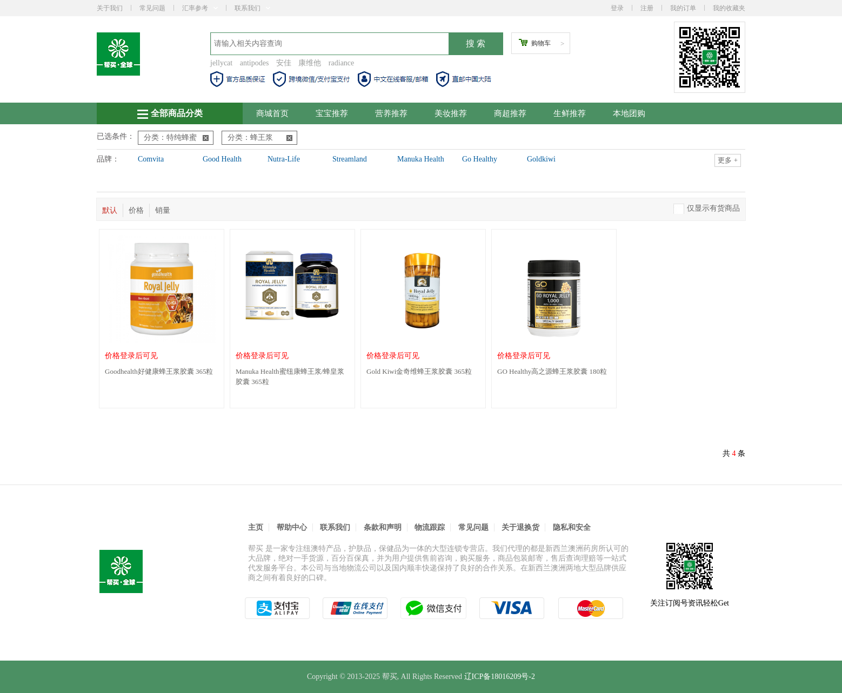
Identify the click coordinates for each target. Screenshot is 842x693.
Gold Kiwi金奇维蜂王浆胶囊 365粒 (419, 371)
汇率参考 (200, 8)
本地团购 (629, 113)
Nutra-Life (284, 159)
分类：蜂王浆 (260, 137)
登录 (617, 8)
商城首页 (272, 113)
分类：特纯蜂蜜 (176, 137)
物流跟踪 (430, 527)
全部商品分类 (170, 114)
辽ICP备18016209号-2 (499, 676)
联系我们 (252, 8)
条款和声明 (383, 527)
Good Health (222, 159)
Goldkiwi (541, 159)
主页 (255, 527)
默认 (109, 210)
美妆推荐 (451, 113)
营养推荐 (391, 113)
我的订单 (683, 8)
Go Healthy (479, 159)
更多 (728, 160)
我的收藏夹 (729, 8)
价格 (136, 210)
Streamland (349, 159)
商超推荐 (510, 113)
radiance (341, 63)
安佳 (283, 63)
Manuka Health (420, 159)
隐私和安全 (572, 527)
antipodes (254, 63)
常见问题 (152, 8)
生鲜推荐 (569, 113)
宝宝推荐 (332, 113)
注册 (646, 8)
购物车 (541, 43)
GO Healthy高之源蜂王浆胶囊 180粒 (552, 371)
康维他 (309, 63)
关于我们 (110, 8)
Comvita (151, 159)
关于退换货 (520, 527)
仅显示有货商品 (713, 208)
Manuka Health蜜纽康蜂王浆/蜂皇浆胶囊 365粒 (290, 376)
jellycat (221, 63)
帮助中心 (292, 527)
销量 (162, 210)
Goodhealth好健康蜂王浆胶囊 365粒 (159, 371)
